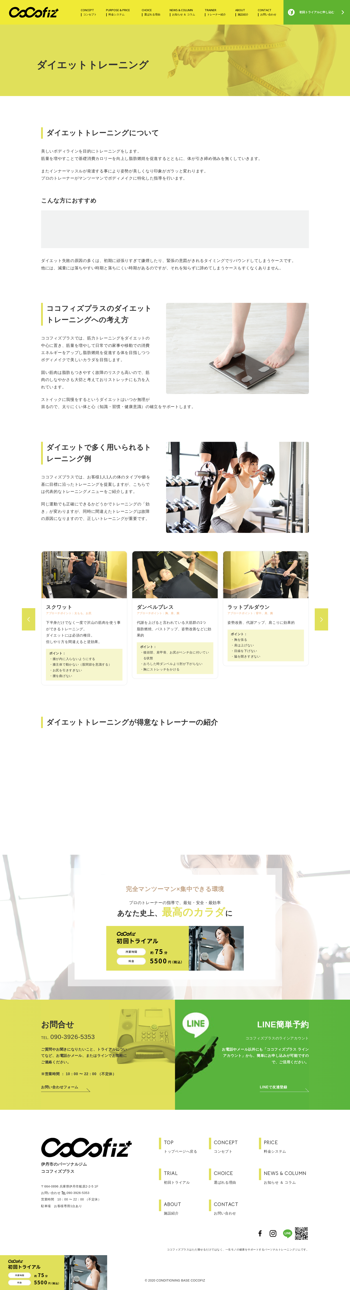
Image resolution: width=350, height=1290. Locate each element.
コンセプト (236, 1146)
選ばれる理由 (236, 1176)
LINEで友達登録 (273, 1087)
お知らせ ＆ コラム (286, 1176)
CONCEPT (87, 12)
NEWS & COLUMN (181, 12)
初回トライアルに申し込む (316, 12)
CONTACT (266, 12)
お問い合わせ (236, 1207)
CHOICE (150, 12)
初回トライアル (186, 1176)
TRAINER (214, 12)
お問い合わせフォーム (59, 1087)
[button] (28, 613)
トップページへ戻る (186, 1146)
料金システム (286, 1146)
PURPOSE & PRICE (118, 12)
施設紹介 (186, 1207)
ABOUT (240, 12)
